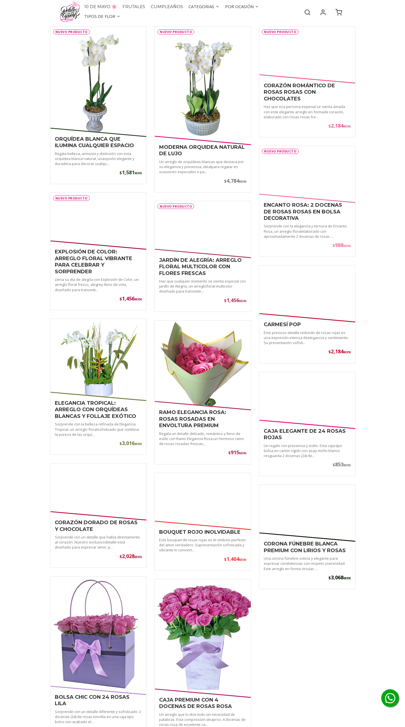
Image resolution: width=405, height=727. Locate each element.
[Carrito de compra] (339, 11)
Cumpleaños (167, 6)
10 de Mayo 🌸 (100, 6)
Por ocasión (242, 6)
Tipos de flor (102, 16)
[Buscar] (307, 11)
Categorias (204, 6)
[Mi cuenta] (323, 11)
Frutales (134, 6)
